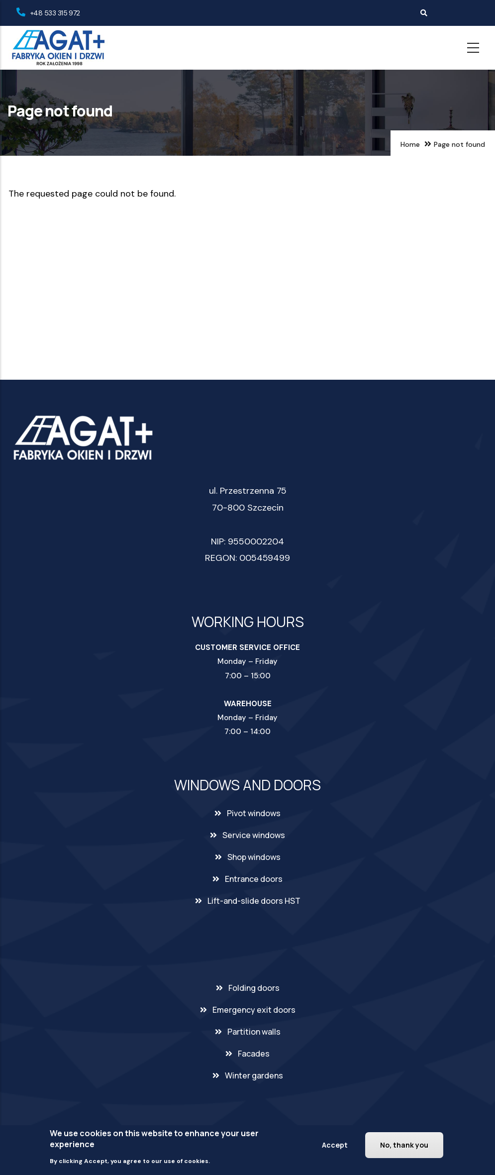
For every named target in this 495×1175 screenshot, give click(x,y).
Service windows (253, 835)
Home (410, 144)
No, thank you (404, 1145)
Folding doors (254, 987)
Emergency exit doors (254, 1009)
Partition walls (254, 1031)
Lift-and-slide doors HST (253, 900)
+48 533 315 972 (55, 12)
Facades (254, 1053)
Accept (335, 1145)
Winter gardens (254, 1075)
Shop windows (254, 857)
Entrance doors (254, 878)
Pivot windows (254, 813)
